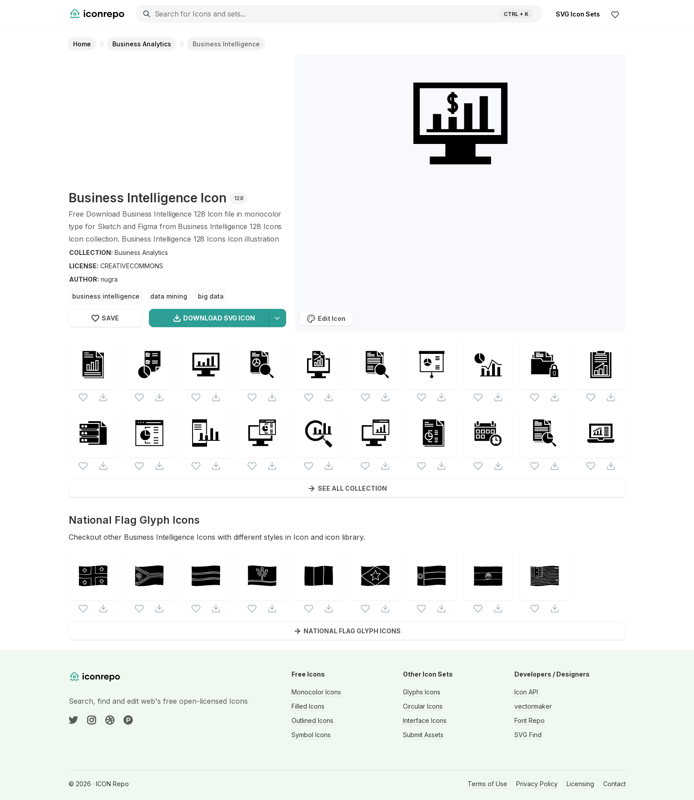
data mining (168, 296)
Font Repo (529, 720)
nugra (109, 279)
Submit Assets (423, 734)
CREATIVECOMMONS (131, 266)
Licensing (580, 784)
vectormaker (533, 706)
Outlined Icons (312, 720)
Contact (614, 784)
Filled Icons (308, 706)
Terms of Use (487, 784)
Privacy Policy (537, 784)
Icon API (526, 692)
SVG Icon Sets (578, 14)
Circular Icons (423, 706)
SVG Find (528, 734)
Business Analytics (141, 252)
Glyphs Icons (421, 692)
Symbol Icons (311, 734)
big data (211, 296)
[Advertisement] (177, 121)
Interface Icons (425, 720)
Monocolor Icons (316, 692)
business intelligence (106, 296)
